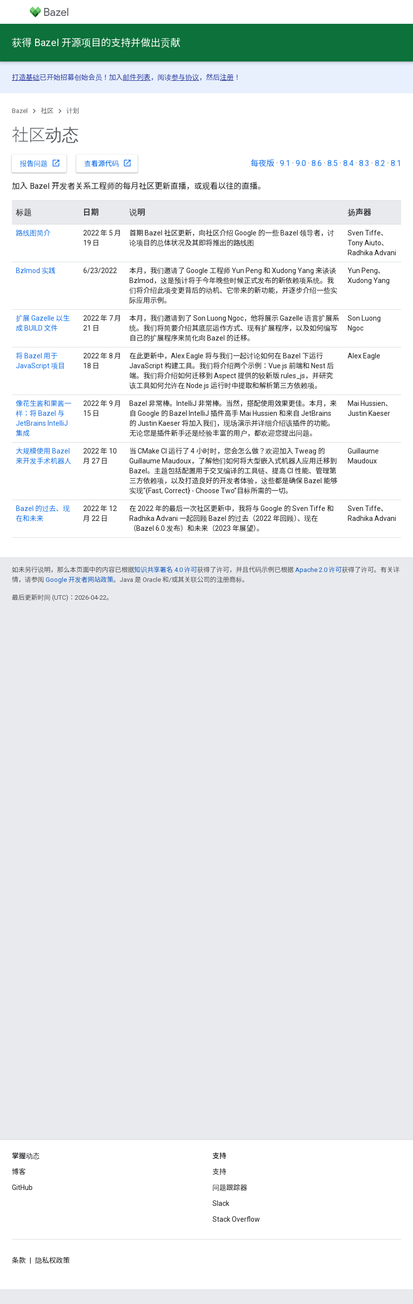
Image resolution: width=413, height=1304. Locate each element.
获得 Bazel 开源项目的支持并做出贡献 (96, 43)
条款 (19, 1260)
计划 (72, 110)
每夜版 (262, 163)
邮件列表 (137, 77)
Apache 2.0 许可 (318, 569)
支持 (219, 1172)
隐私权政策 (52, 1260)
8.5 (332, 163)
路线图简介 (33, 233)
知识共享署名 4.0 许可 (165, 569)
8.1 (396, 163)
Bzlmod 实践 (35, 271)
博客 (19, 1172)
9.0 (301, 163)
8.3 (364, 163)
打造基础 (26, 77)
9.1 (285, 163)
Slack (220, 1203)
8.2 (380, 163)
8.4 (348, 163)
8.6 (316, 163)
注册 (227, 77)
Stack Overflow (236, 1219)
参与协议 (185, 77)
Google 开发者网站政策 (79, 579)
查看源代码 (108, 163)
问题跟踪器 (229, 1187)
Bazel (20, 110)
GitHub (22, 1187)
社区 (47, 110)
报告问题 (40, 163)
